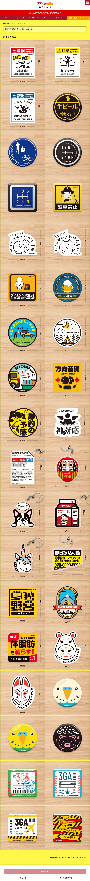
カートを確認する (66, 878)
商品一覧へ (24, 878)
